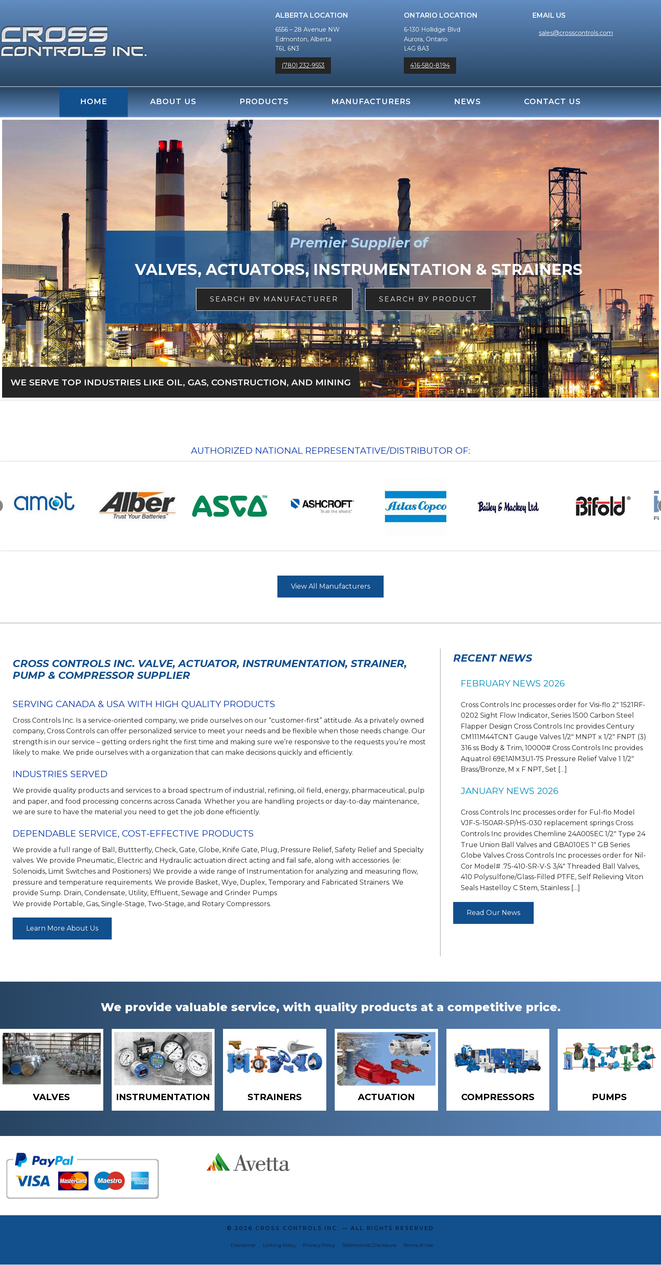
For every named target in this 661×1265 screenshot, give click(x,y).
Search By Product (428, 299)
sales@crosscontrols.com (576, 33)
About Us (173, 101)
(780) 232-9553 (303, 65)
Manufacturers (371, 101)
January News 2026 (510, 791)
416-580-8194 (430, 65)
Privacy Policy (319, 1246)
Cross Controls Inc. (297, 1228)
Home (93, 101)
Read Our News (493, 913)
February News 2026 (513, 683)
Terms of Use (418, 1246)
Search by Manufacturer (274, 299)
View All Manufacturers (330, 586)
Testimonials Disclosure (369, 1246)
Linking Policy (279, 1246)
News (467, 101)
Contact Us (552, 101)
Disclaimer (243, 1246)
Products (264, 101)
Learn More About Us (62, 928)
